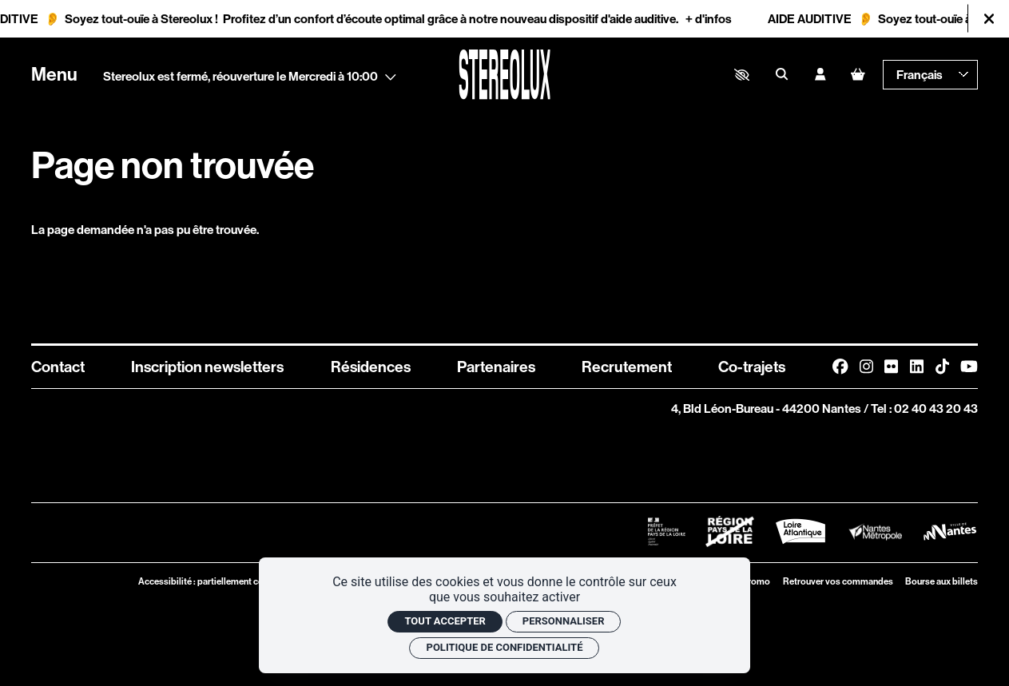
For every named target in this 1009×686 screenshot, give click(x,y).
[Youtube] (969, 366)
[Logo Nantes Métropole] (876, 531)
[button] (742, 74)
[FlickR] (891, 366)
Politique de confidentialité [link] (505, 647)
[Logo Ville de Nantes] (950, 531)
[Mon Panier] (857, 74)
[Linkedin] (917, 366)
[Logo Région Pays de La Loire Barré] (729, 531)
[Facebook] (840, 366)
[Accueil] (504, 74)
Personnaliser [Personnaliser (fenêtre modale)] (563, 621)
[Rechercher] (782, 75)
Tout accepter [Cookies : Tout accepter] (444, 621)
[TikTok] (942, 366)
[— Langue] (930, 74)
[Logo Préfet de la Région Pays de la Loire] (666, 531)
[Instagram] (866, 366)
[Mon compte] (820, 75)
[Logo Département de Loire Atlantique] (800, 531)
